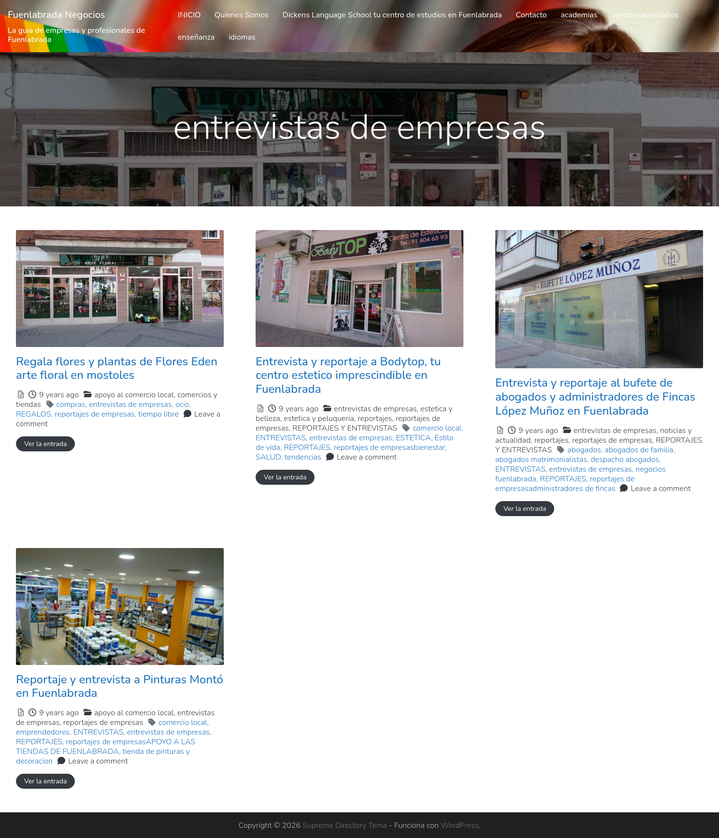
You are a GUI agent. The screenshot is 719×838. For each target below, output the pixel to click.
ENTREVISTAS (281, 438)
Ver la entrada (45, 443)
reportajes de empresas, (348, 423)
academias (579, 15)
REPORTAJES (307, 447)
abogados (584, 450)
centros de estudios (644, 15)
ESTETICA (413, 438)
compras (71, 404)
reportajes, (348, 423)
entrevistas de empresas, (354, 418)
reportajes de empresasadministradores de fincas (564, 484)
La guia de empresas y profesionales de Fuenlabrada (76, 35)
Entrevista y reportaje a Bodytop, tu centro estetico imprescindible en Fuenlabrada (348, 375)
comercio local (437, 428)
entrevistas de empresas (130, 404)
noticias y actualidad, (598, 440)
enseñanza (196, 37)
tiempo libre (158, 414)
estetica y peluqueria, (348, 423)
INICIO (189, 15)
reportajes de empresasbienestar (389, 447)
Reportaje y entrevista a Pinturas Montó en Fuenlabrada (119, 686)
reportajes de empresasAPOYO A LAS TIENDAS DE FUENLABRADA (105, 747)
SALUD (268, 457)
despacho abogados (625, 459)
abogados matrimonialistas (541, 459)
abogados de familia (638, 450)
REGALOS (33, 414)
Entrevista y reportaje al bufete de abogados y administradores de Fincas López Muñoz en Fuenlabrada (595, 397)
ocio (182, 404)
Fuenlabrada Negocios (56, 14)
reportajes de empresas (94, 414)
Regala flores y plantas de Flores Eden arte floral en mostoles (116, 368)
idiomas (242, 37)
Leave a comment (367, 457)
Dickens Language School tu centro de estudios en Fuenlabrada (392, 15)
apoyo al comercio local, (115, 718)
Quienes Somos (242, 15)
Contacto (531, 15)
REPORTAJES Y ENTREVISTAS (344, 428)
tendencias (303, 457)
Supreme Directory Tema (345, 825)
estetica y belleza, (354, 418)
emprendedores (43, 732)
